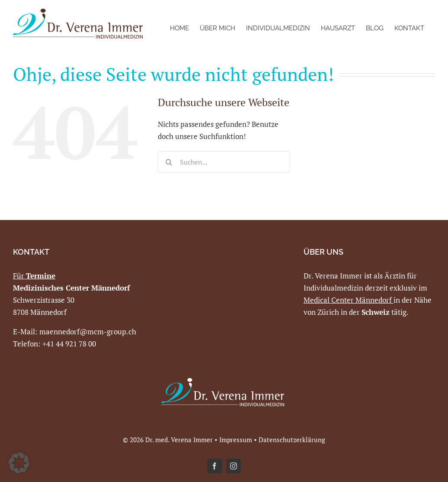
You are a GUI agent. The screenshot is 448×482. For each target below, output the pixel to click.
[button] (19, 463)
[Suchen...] (224, 162)
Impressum (235, 439)
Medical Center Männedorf (348, 300)
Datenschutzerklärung (292, 439)
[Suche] (168, 162)
